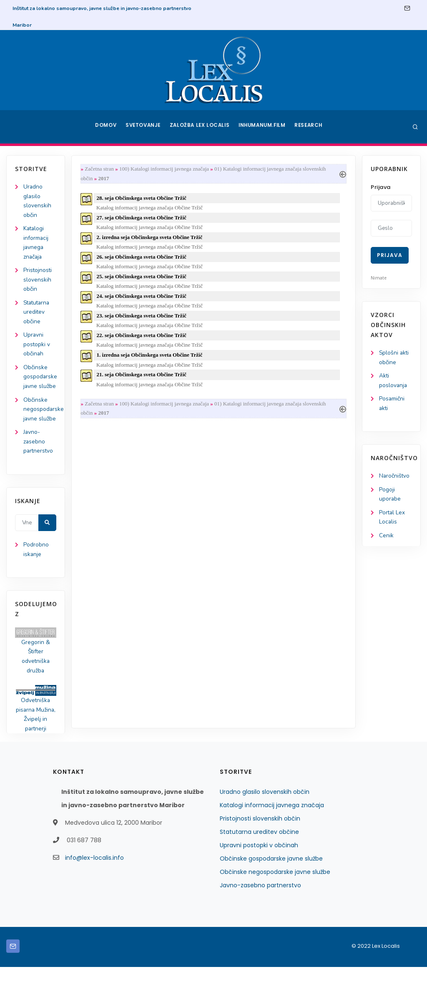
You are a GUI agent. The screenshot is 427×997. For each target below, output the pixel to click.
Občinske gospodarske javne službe (271, 888)
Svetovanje (144, 126)
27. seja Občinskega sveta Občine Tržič (143, 219)
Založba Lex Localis (201, 126)
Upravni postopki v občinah (36, 349)
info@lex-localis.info (94, 888)
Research (310, 126)
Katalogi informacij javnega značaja (272, 835)
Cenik (386, 539)
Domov (105, 126)
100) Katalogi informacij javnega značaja (166, 169)
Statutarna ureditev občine (37, 315)
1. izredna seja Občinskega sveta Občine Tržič (151, 361)
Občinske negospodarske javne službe (275, 902)
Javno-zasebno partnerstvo (38, 467)
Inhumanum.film (263, 126)
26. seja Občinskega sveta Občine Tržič (143, 260)
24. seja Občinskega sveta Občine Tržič (143, 300)
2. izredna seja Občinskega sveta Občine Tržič (151, 240)
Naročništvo (394, 478)
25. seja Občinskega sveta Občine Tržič (143, 280)
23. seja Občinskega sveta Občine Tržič (143, 320)
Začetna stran (101, 169)
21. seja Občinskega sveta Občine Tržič (143, 381)
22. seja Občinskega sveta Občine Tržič (143, 340)
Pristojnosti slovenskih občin (38, 282)
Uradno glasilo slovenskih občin (264, 822)
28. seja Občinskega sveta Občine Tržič (143, 199)
